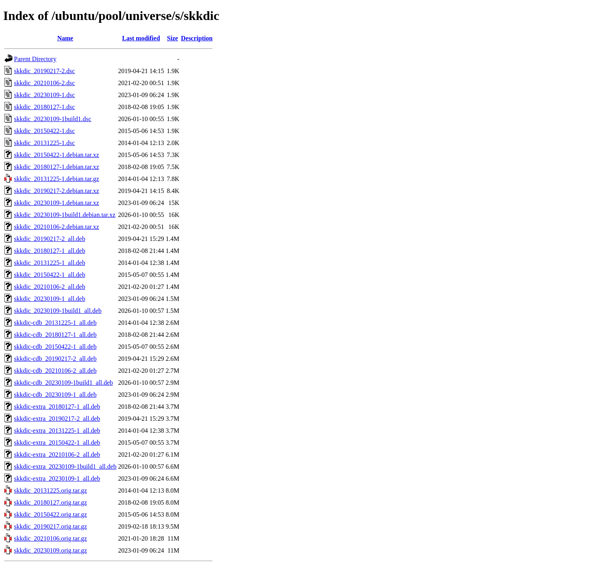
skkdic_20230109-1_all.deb (49, 298)
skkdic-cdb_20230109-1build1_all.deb (63, 382)
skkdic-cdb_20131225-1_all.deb (55, 322)
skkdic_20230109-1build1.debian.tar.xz (64, 214)
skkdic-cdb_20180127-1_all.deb (55, 334)
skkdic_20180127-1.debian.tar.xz (56, 166)
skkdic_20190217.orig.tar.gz (50, 526)
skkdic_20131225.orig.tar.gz (50, 490)
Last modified (141, 38)
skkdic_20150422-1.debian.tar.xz (56, 154)
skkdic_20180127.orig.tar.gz (50, 502)
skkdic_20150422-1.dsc (44, 130)
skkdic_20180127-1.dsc (44, 106)
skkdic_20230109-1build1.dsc (52, 118)
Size (172, 38)
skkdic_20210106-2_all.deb (49, 286)
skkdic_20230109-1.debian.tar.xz (56, 202)
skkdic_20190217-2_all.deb (49, 238)
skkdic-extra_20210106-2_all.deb (57, 454)
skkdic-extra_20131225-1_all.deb (57, 430)
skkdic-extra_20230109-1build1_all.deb (65, 466)
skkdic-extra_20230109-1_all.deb (57, 478)
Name (65, 38)
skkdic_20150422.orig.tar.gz (50, 514)
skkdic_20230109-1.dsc (44, 95)
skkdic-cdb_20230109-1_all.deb (55, 394)
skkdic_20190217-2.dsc (44, 71)
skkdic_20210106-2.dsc (44, 83)
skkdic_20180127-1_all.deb (49, 250)
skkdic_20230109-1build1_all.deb (58, 310)
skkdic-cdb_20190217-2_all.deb (55, 358)
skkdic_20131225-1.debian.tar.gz (56, 178)
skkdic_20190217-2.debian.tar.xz (56, 190)
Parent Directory (35, 59)
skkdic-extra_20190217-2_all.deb (57, 418)
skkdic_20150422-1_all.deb (49, 274)
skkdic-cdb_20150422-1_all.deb (55, 346)
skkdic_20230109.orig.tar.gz (50, 550)
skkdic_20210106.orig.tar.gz (50, 538)
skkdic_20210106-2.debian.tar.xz (56, 226)
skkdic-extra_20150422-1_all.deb (57, 442)
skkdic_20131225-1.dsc (44, 142)
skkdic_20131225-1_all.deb (49, 262)
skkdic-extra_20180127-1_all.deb (57, 406)
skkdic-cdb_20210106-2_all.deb (55, 370)
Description (197, 38)
